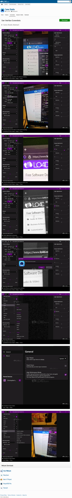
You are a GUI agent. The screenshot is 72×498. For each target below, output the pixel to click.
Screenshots (12, 15)
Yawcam (5, 488)
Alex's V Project (7, 479)
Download (27, 15)
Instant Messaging (12, 4)
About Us (24, 495)
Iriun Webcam (7, 471)
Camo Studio (27, 4)
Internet (6, 4)
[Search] (70, 1)
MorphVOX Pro (7, 484)
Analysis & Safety (19, 15)
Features (6, 15)
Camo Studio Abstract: (11, 25)
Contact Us (18, 495)
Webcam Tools (20, 4)
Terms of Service (11, 495)
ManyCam (6, 475)
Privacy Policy (3, 495)
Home (2, 15)
